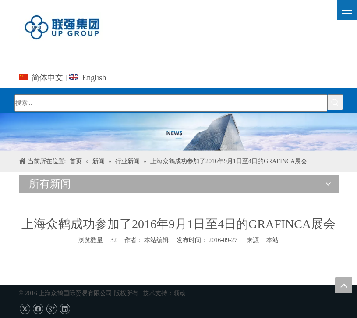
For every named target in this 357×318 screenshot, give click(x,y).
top (343, 285)
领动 (179, 293)
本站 (272, 240)
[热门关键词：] (335, 102)
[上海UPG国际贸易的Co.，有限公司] (178, 132)
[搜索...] (170, 103)
